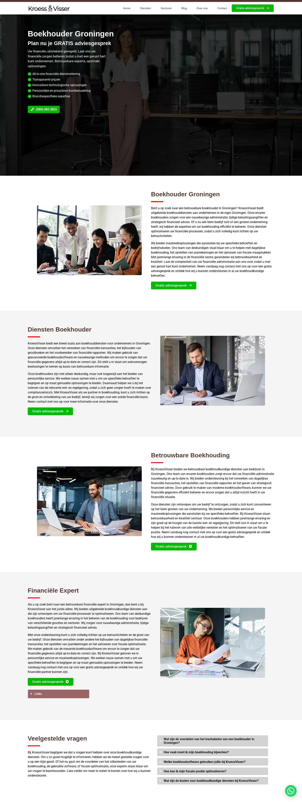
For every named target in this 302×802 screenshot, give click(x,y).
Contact (222, 8)
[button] (291, 791)
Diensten (145, 8)
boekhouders (160, 217)
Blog (184, 8)
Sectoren (166, 8)
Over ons (202, 8)
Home (126, 8)
